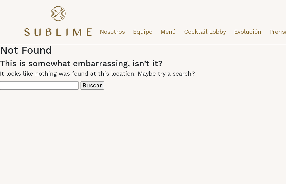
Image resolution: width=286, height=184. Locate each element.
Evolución (247, 31)
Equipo (142, 31)
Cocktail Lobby (205, 31)
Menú (168, 31)
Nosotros (112, 31)
